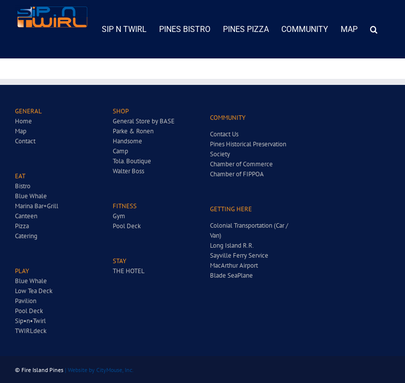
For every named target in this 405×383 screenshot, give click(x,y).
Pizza (22, 226)
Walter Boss (128, 171)
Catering (26, 236)
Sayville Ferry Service (239, 255)
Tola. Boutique (132, 161)
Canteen (26, 216)
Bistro (22, 186)
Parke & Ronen (133, 131)
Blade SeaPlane (231, 275)
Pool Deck (29, 311)
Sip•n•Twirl (30, 321)
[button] (374, 29)
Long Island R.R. (232, 245)
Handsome (127, 141)
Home (23, 121)
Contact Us (224, 134)
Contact (25, 141)
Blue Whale (31, 196)
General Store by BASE (144, 121)
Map (20, 131)
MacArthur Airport (234, 265)
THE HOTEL (129, 271)
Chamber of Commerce (241, 164)
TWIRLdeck (30, 331)
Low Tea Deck (33, 291)
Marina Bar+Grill (36, 206)
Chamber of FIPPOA (237, 174)
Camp (120, 151)
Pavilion (25, 301)
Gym (119, 216)
